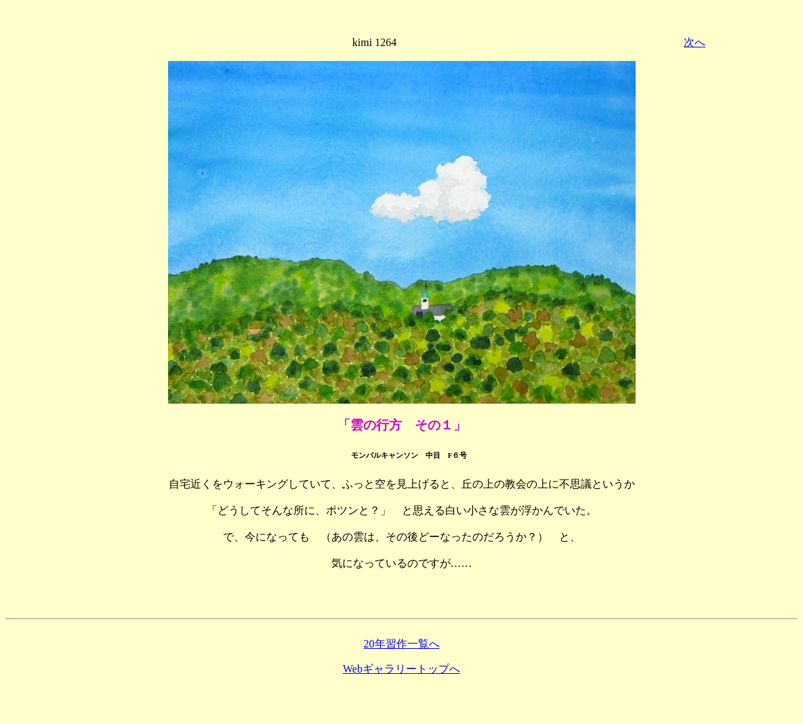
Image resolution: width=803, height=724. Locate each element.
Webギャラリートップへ (401, 669)
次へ (694, 42)
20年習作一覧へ (402, 644)
